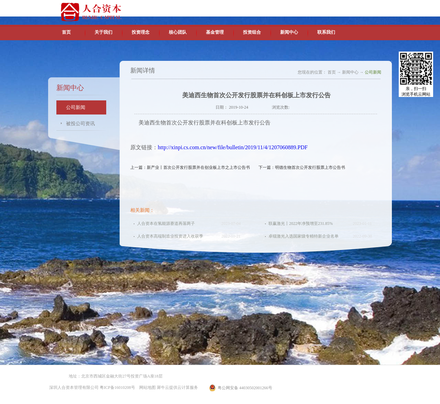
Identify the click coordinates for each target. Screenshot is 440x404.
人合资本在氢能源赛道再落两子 (166, 223)
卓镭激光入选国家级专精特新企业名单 (303, 236)
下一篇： (301, 167)
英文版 (342, 6)
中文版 (326, 6)
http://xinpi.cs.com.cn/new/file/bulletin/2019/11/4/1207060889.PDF (233, 147)
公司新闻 (373, 72)
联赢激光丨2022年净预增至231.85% (300, 223)
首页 (66, 32)
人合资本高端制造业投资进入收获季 (170, 236)
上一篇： (190, 167)
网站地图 (146, 387)
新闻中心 (350, 72)
